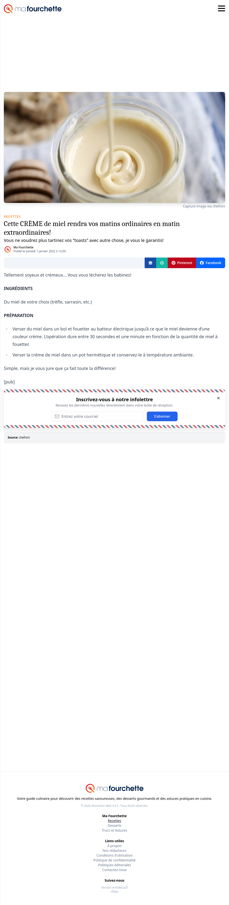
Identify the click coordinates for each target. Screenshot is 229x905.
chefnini (24, 437)
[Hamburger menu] (221, 8)
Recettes (114, 820)
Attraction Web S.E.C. (105, 806)
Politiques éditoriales (114, 865)
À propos (114, 845)
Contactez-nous (114, 869)
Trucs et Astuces (114, 830)
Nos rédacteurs (114, 850)
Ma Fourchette (23, 247)
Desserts (114, 825)
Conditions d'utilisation (114, 855)
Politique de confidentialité (114, 860)
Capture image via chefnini (204, 206)
